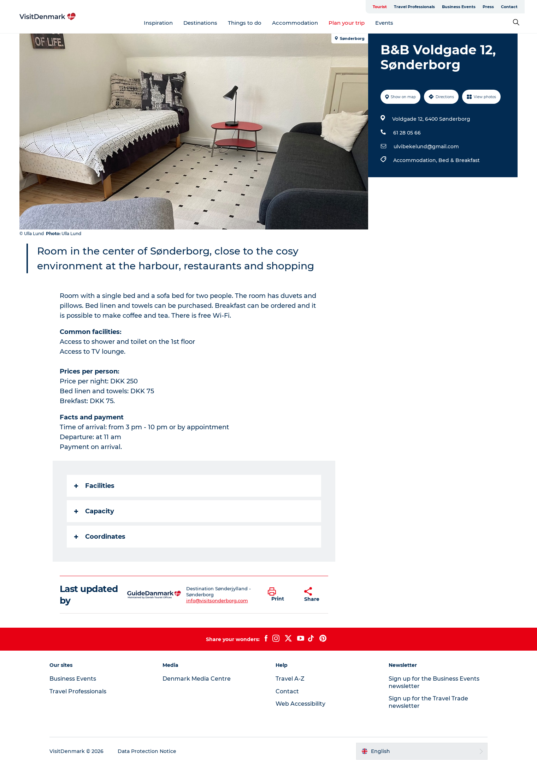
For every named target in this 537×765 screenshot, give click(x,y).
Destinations (200, 22)
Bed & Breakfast (459, 160)
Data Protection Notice (147, 751)
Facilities (94, 486)
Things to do (244, 22)
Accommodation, (415, 160)
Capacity (94, 511)
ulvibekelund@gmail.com (426, 146)
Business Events (459, 6)
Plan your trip (347, 22)
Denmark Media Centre (197, 678)
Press (488, 6)
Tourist (380, 6)
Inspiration (158, 22)
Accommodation (295, 22)
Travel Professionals (414, 6)
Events (384, 22)
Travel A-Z (290, 678)
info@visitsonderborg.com (217, 600)
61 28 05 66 (407, 133)
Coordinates (99, 536)
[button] (280, 594)
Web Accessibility (300, 703)
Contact (509, 6)
